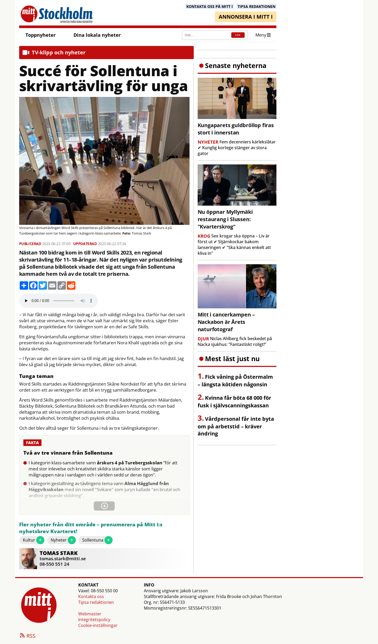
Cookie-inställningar (98, 625)
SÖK (238, 35)
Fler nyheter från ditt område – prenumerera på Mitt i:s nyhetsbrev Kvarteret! (90, 528)
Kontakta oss (91, 596)
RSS (27, 636)
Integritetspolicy (94, 619)
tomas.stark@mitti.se (63, 558)
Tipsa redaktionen (96, 602)
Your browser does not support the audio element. (58, 301)
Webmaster (89, 614)
